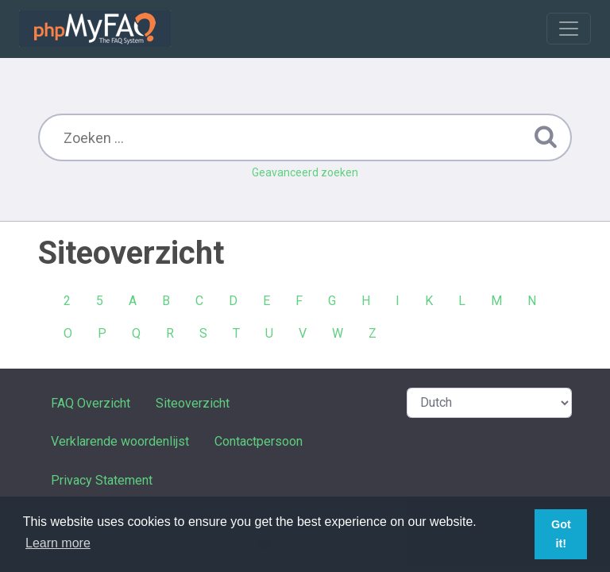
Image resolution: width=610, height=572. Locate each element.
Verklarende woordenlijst (120, 441)
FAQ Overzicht (90, 403)
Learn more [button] (58, 543)
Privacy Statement (101, 480)
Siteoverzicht (193, 403)
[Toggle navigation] (568, 28)
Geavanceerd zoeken (305, 172)
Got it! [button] (561, 534)
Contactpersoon (258, 441)
